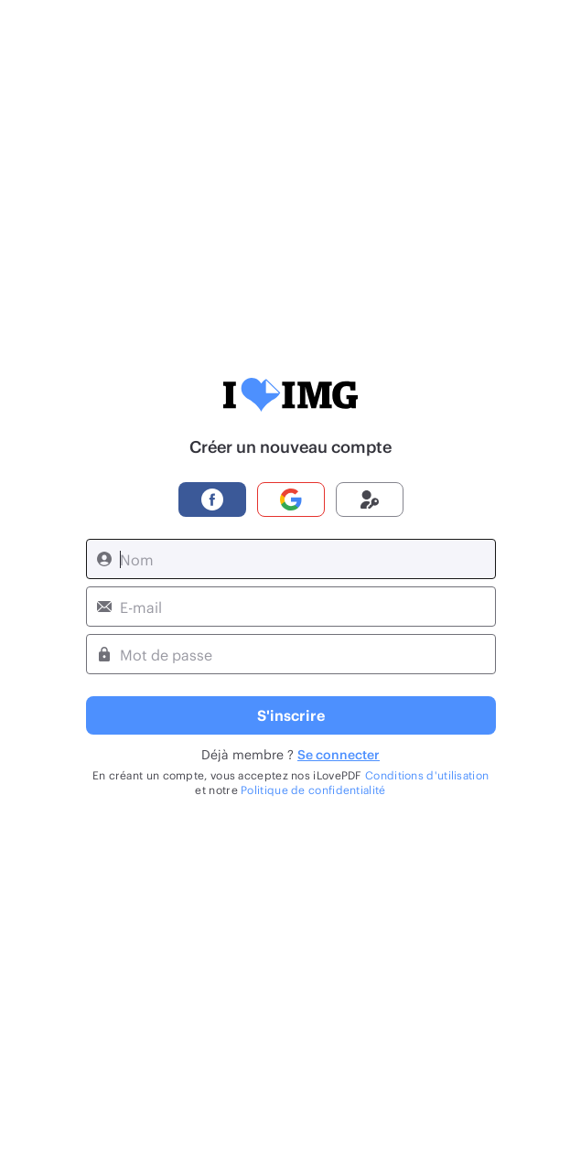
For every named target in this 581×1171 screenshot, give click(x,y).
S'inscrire (291, 715)
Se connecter (338, 754)
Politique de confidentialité (313, 789)
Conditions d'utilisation (427, 774)
